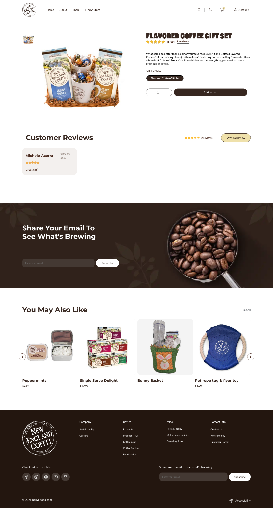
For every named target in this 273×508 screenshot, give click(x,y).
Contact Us (216, 429)
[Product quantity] (159, 92)
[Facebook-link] (28, 477)
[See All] (247, 310)
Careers (83, 435)
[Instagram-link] (37, 477)
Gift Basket (154, 70)
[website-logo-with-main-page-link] (29, 10)
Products (128, 429)
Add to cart (211, 92)
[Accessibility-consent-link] (240, 501)
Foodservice (129, 454)
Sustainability (86, 429)
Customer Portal (219, 441)
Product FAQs (130, 435)
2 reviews (183, 41)
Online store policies (178, 434)
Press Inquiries (175, 441)
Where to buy (217, 435)
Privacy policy (174, 428)
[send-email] (67, 477)
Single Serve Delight (99, 380)
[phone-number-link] (210, 9)
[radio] (165, 78)
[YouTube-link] (57, 477)
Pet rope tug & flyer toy (217, 380)
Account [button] (244, 9)
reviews (207, 137)
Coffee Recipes (131, 448)
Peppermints (34, 380)
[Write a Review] (236, 137)
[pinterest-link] (47, 477)
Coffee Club (129, 441)
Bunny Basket (150, 380)
